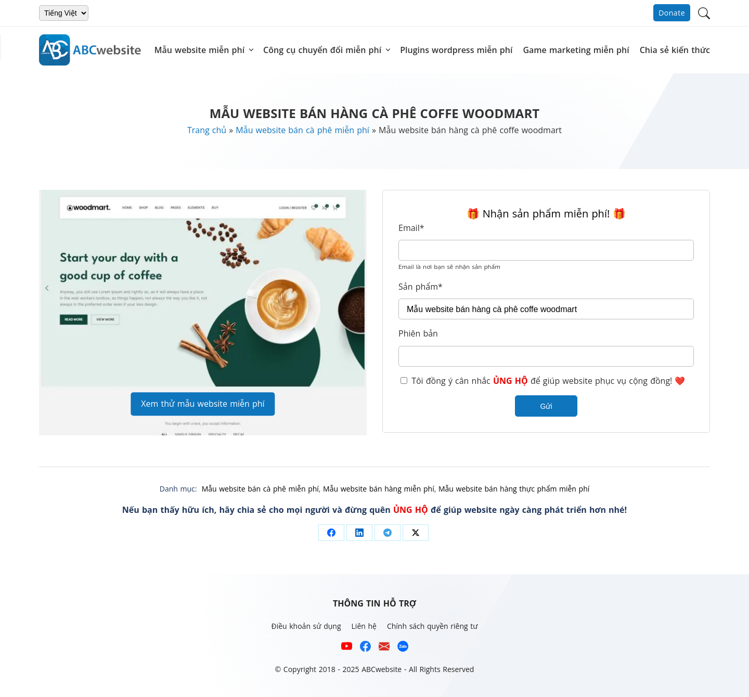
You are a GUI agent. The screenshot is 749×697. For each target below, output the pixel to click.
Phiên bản (418, 333)
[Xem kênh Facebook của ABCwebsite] (365, 647)
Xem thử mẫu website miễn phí (202, 403)
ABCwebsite (381, 669)
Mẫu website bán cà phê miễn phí (302, 130)
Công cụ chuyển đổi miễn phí (322, 50)
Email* (411, 228)
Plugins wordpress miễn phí (456, 50)
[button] (704, 12)
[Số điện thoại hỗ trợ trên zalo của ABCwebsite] (402, 647)
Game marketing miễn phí (576, 50)
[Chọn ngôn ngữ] (63, 13)
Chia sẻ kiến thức (675, 50)
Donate (671, 13)
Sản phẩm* (420, 286)
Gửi (546, 406)
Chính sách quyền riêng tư (432, 626)
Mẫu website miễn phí (199, 50)
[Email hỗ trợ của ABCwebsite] (384, 647)
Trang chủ (206, 130)
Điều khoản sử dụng (306, 626)
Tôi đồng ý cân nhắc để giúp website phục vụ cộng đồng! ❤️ (543, 380)
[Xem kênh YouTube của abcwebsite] (346, 647)
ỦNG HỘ (510, 380)
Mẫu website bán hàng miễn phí (378, 489)
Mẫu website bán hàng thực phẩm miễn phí (513, 489)
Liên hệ (364, 626)
